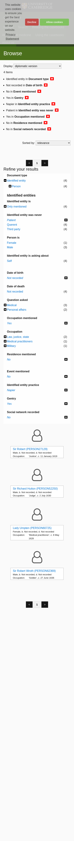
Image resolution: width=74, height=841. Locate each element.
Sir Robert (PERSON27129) (30, 449)
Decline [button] (31, 22)
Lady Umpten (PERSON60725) (32, 528)
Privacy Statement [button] (12, 36)
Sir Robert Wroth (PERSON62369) (34, 570)
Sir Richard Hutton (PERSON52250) (35, 488)
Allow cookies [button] (54, 22)
